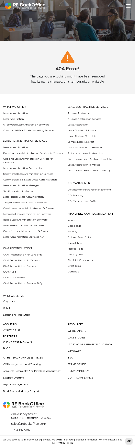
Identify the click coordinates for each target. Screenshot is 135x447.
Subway (72, 231)
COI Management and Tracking (22, 364)
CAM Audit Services (14, 277)
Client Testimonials (17, 342)
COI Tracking (75, 195)
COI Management (80, 183)
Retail (6, 307)
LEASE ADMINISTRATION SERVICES (25, 140)
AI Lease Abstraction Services (84, 118)
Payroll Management (15, 384)
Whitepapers (77, 330)
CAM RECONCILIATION (17, 248)
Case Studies (76, 337)
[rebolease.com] (25, 5)
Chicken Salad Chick (79, 237)
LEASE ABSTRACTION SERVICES (88, 106)
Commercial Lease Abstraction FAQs (89, 170)
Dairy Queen (75, 254)
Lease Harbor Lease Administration (23, 196)
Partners (10, 336)
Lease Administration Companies (22, 168)
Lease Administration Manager (21, 185)
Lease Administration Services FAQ (23, 236)
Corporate (9, 301)
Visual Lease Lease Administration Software (28, 208)
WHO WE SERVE (13, 296)
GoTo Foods (74, 225)
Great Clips (74, 265)
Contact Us (11, 330)
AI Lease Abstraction (79, 113)
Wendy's (72, 220)
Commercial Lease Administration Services (28, 173)
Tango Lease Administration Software (25, 202)
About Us (9, 324)
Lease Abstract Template (82, 136)
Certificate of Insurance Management (89, 189)
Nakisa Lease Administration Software (25, 219)
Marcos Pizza (75, 248)
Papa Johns (74, 242)
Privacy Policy (78, 370)
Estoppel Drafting (13, 377)
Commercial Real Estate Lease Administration (30, 179)
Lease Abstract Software (82, 130)
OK (129, 441)
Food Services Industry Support (21, 391)
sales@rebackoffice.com (28, 424)
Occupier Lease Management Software (26, 231)
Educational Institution (16, 314)
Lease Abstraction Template (84, 164)
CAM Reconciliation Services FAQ (22, 283)
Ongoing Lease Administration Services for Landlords (28, 160)
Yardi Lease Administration (18, 191)
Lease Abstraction (13, 118)
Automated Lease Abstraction (85, 153)
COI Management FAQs (82, 201)
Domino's (73, 271)
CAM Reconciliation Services (19, 266)
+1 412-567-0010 (21, 429)
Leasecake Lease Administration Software (27, 213)
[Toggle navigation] (128, 6)
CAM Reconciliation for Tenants (21, 260)
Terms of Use (77, 364)
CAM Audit (9, 271)
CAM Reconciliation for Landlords (22, 254)
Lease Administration (15, 113)
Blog (7, 348)
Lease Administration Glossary (90, 344)
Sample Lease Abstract (81, 141)
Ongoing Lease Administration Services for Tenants (33, 153)
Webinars (74, 351)
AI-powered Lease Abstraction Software (26, 124)
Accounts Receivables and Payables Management (32, 370)
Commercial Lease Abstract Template (90, 158)
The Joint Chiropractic (81, 260)
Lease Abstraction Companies (85, 147)
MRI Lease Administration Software (23, 225)
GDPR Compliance (80, 377)
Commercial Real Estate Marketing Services (28, 130)
